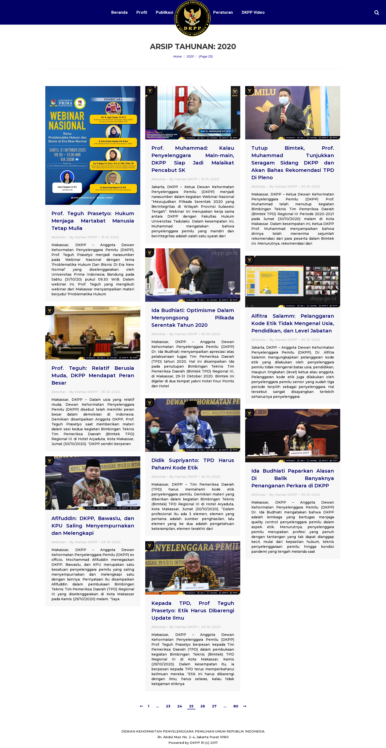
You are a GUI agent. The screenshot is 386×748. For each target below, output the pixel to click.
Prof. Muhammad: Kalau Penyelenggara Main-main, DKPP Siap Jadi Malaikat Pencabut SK (192, 159)
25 (191, 706)
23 (168, 706)
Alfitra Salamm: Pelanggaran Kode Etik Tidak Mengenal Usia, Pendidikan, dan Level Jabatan (292, 323)
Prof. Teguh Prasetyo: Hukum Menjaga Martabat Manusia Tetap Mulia (92, 220)
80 (235, 706)
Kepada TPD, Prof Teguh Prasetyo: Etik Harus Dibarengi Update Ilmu (192, 610)
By (83, 237)
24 (179, 706)
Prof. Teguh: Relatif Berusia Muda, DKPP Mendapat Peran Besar (92, 375)
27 (214, 706)
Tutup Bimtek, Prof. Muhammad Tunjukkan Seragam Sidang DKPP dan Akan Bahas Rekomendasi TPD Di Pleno (292, 162)
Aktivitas (58, 237)
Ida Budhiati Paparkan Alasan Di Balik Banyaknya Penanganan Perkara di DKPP (292, 478)
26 (202, 706)
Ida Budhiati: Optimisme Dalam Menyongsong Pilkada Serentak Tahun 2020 (192, 317)
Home (177, 56)
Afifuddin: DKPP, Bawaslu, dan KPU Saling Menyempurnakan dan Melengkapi (92, 525)
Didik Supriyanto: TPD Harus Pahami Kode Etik (192, 464)
